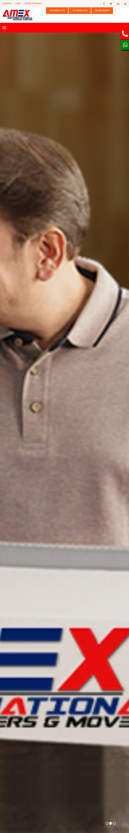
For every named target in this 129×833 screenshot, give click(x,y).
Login (18, 3)
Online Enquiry (102, 10)
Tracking (7, 3)
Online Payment (33, 3)
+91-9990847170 (57, 10)
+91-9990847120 (80, 10)
